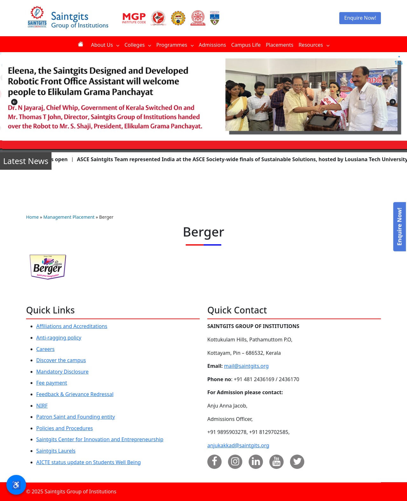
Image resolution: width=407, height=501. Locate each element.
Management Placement (68, 217)
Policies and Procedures (64, 428)
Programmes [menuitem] (175, 44)
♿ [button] (16, 484)
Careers (45, 349)
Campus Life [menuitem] (246, 44)
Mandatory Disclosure (62, 371)
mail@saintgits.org (246, 365)
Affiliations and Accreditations (71, 326)
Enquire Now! (360, 17)
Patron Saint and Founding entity (75, 416)
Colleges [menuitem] (137, 44)
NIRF (42, 405)
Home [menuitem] (82, 44)
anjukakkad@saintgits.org (238, 445)
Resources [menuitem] (314, 44)
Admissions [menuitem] (212, 44)
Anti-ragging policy (58, 337)
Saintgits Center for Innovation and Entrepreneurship (99, 439)
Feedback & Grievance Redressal (75, 394)
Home (32, 217)
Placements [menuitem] (279, 44)
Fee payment (51, 382)
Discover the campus (61, 360)
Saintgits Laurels (55, 450)
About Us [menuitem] (105, 44)
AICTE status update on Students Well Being (88, 462)
